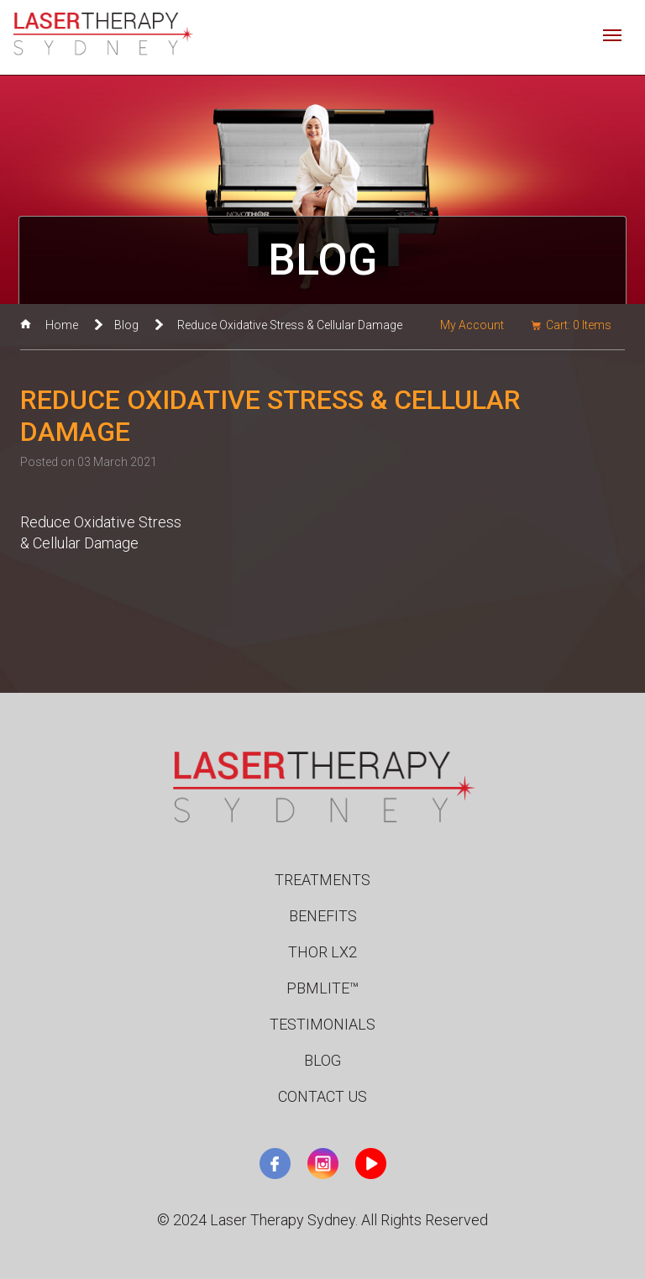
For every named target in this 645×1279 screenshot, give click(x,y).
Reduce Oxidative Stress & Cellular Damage (278, 325)
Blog (117, 325)
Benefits (323, 916)
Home (49, 325)
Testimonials (322, 1024)
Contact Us (322, 1096)
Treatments (322, 879)
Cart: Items (578, 325)
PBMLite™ (322, 988)
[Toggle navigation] (612, 34)
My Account (472, 325)
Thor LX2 (322, 952)
